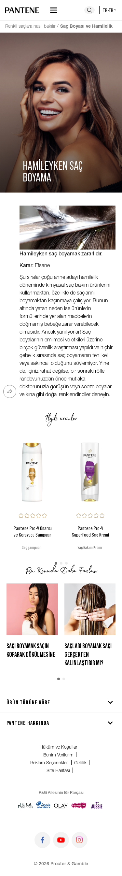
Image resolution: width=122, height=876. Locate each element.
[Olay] (61, 805)
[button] (56, 563)
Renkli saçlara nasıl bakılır (30, 26)
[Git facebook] (42, 840)
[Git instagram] (80, 840)
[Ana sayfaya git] (22, 10)
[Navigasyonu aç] (53, 10)
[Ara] (89, 10)
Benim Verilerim (58, 754)
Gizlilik (80, 762)
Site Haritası (58, 770)
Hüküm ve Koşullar (58, 747)
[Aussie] (96, 805)
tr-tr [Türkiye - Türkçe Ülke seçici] (110, 10)
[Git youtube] (61, 840)
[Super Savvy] (79, 805)
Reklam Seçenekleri (49, 762)
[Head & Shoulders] (43, 805)
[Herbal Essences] (25, 805)
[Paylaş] (9, 391)
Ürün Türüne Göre (61, 702)
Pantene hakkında (61, 722)
